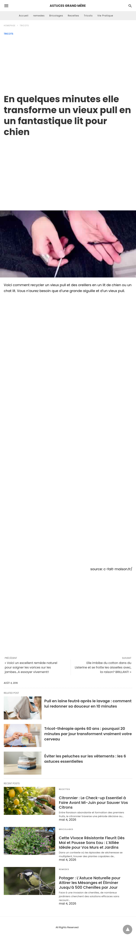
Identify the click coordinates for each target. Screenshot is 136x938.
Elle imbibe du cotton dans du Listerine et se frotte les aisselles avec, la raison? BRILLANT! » (103, 667)
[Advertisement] (68, 63)
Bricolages (56, 15)
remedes (39, 15)
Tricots (88, 15)
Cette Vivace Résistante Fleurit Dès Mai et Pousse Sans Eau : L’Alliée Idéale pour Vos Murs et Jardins (92, 842)
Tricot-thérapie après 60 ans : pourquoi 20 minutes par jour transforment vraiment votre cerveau (88, 734)
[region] (68, 169)
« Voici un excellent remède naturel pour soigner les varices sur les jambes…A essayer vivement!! (31, 667)
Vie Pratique (105, 15)
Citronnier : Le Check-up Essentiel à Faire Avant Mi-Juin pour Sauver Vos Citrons (93, 802)
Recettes (73, 15)
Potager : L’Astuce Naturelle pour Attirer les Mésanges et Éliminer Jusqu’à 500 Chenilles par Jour (89, 882)
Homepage (9, 25)
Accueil (23, 15)
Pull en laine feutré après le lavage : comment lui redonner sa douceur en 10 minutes (87, 703)
